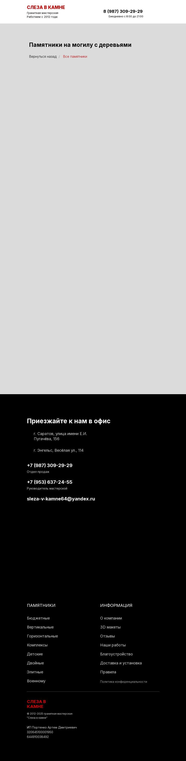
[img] (156, 12)
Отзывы (107, 636)
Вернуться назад (43, 57)
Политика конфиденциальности (123, 681)
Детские (35, 654)
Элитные (35, 672)
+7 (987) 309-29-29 (49, 465)
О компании (111, 618)
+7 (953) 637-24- (46, 482)
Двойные (35, 663)
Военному (36, 681)
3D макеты (110, 627)
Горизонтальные (42, 636)
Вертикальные (40, 627)
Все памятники (75, 57)
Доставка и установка (121, 663)
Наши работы (113, 645)
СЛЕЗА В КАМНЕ (36, 704)
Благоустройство (116, 654)
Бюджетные (38, 618)
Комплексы (37, 645)
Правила (108, 672)
